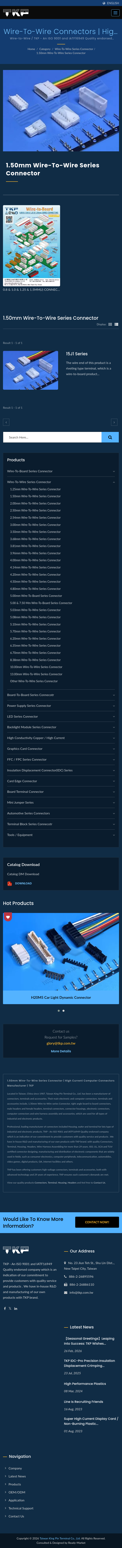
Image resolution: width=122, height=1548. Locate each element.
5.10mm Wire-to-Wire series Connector (35, 624)
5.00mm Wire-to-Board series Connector (36, 595)
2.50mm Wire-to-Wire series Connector (35, 510)
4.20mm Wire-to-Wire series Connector (35, 574)
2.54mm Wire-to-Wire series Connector (35, 517)
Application (16, 1500)
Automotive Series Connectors (28, 813)
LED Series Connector (22, 716)
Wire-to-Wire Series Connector (74, 49)
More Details (61, 1051)
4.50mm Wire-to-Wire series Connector (35, 581)
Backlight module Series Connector (31, 727)
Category (45, 49)
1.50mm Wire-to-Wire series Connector (61, 53)
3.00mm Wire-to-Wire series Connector (35, 524)
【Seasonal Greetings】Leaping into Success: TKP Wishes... (89, 1341)
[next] (114, 422)
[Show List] (116, 324)
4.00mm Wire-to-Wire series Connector (35, 560)
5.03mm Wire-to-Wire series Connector (35, 610)
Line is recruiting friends (83, 1401)
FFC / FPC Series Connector (27, 759)
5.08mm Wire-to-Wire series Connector (35, 617)
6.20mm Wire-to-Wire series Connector (35, 638)
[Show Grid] (110, 324)
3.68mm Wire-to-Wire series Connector (35, 539)
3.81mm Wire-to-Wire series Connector (35, 546)
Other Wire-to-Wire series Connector (34, 681)
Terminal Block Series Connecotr (29, 824)
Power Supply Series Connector (29, 705)
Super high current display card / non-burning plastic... (91, 1421)
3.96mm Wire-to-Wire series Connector (35, 553)
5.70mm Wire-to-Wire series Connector (35, 631)
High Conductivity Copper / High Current (36, 738)
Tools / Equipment (20, 835)
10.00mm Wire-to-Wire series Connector (36, 667)
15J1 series (77, 354)
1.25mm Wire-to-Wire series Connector (35, 489)
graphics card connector (24, 748)
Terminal (52, 1182)
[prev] (6, 422)
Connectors (41, 1182)
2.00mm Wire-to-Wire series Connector (35, 503)
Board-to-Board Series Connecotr (30, 695)
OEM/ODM (17, 1492)
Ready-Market (77, 1542)
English (113, 3)
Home (31, 49)
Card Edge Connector (22, 781)
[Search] (52, 437)
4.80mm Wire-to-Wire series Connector (35, 588)
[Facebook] (5, 1308)
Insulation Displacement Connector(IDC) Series (40, 770)
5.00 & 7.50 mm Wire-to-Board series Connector (41, 603)
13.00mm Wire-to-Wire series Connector (36, 674)
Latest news (17, 1476)
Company (15, 1468)
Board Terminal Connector (25, 791)
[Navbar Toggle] (115, 12)
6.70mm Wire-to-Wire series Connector (35, 652)
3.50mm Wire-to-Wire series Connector (35, 531)
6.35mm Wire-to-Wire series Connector (35, 645)
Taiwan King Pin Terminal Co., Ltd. (60, 1538)
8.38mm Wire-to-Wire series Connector (35, 660)
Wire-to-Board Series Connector (30, 471)
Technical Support (21, 1508)
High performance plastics (85, 1383)
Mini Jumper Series (20, 802)
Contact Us (99, 1182)
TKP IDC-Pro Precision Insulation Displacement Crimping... (89, 1363)
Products (15, 1484)
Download (19, 883)
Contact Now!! (97, 1222)
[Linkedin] (15, 1308)
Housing (62, 1182)
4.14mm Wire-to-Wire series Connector (35, 567)
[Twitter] (10, 1308)
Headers (72, 1182)
